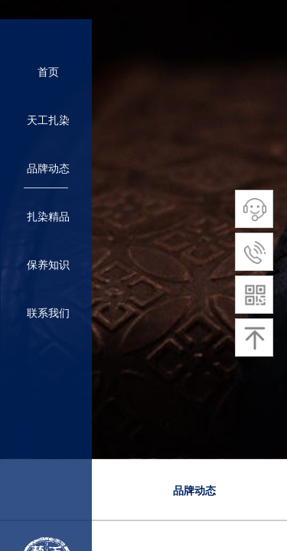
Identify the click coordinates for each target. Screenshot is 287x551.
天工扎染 (48, 120)
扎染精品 (48, 217)
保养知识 (48, 265)
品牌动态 (194, 491)
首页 (48, 72)
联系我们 (48, 313)
